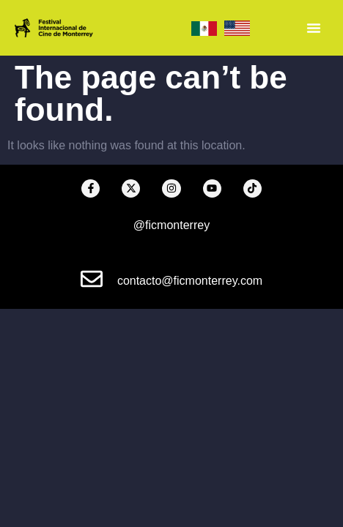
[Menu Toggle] (313, 27)
